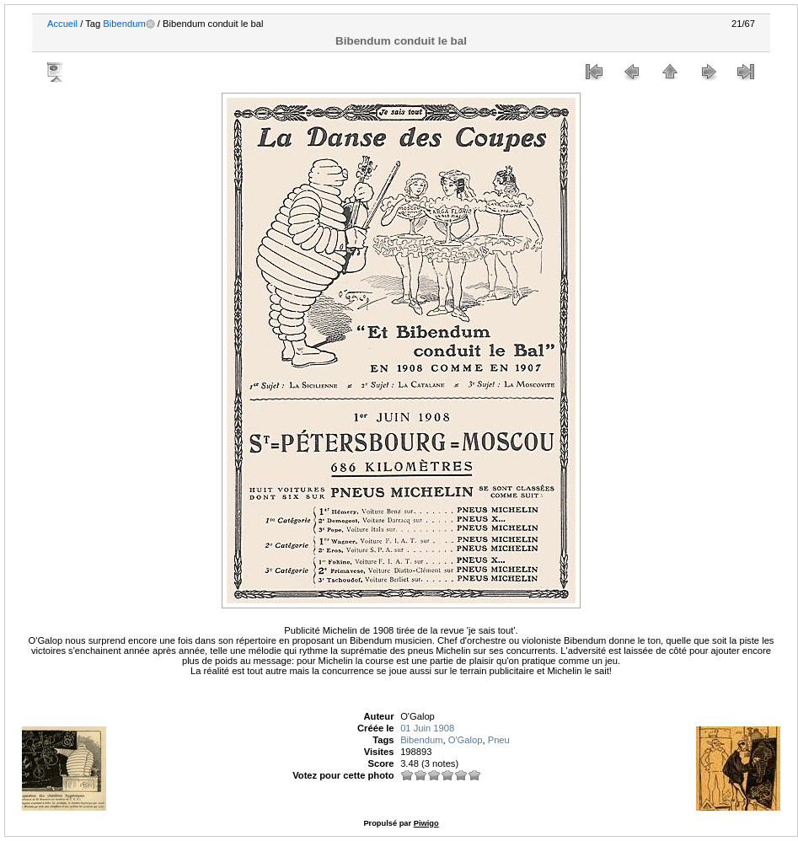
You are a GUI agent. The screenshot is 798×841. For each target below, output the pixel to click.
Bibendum (124, 24)
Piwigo (426, 823)
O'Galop (465, 740)
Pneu (499, 740)
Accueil (62, 24)
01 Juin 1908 (427, 728)
